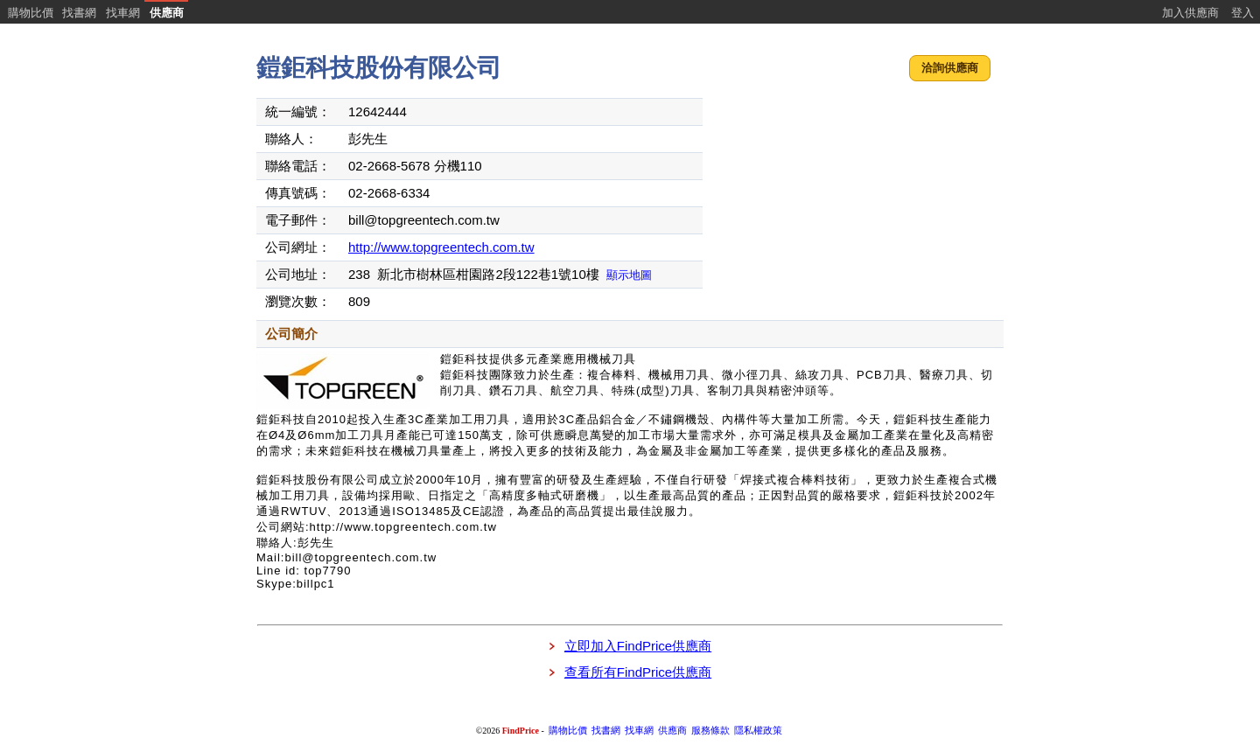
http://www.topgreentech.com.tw (441, 247)
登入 (1242, 12)
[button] (949, 68)
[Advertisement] (855, 205)
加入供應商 (1190, 12)
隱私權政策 (758, 730)
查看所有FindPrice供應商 (637, 672)
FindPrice (520, 730)
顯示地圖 (629, 275)
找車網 (123, 12)
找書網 (79, 12)
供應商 (167, 12)
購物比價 (30, 12)
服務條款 (710, 730)
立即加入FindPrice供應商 (637, 645)
